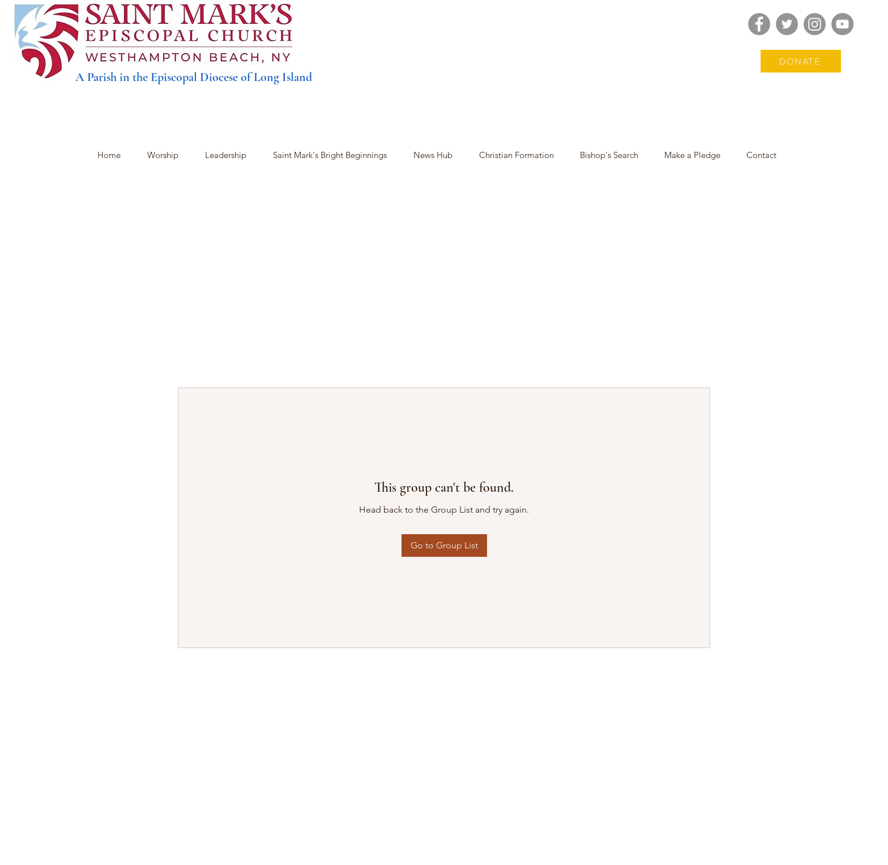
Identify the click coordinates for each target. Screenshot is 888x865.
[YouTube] (842, 24)
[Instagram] (815, 24)
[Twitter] (787, 24)
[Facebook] (759, 24)
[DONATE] (801, 61)
